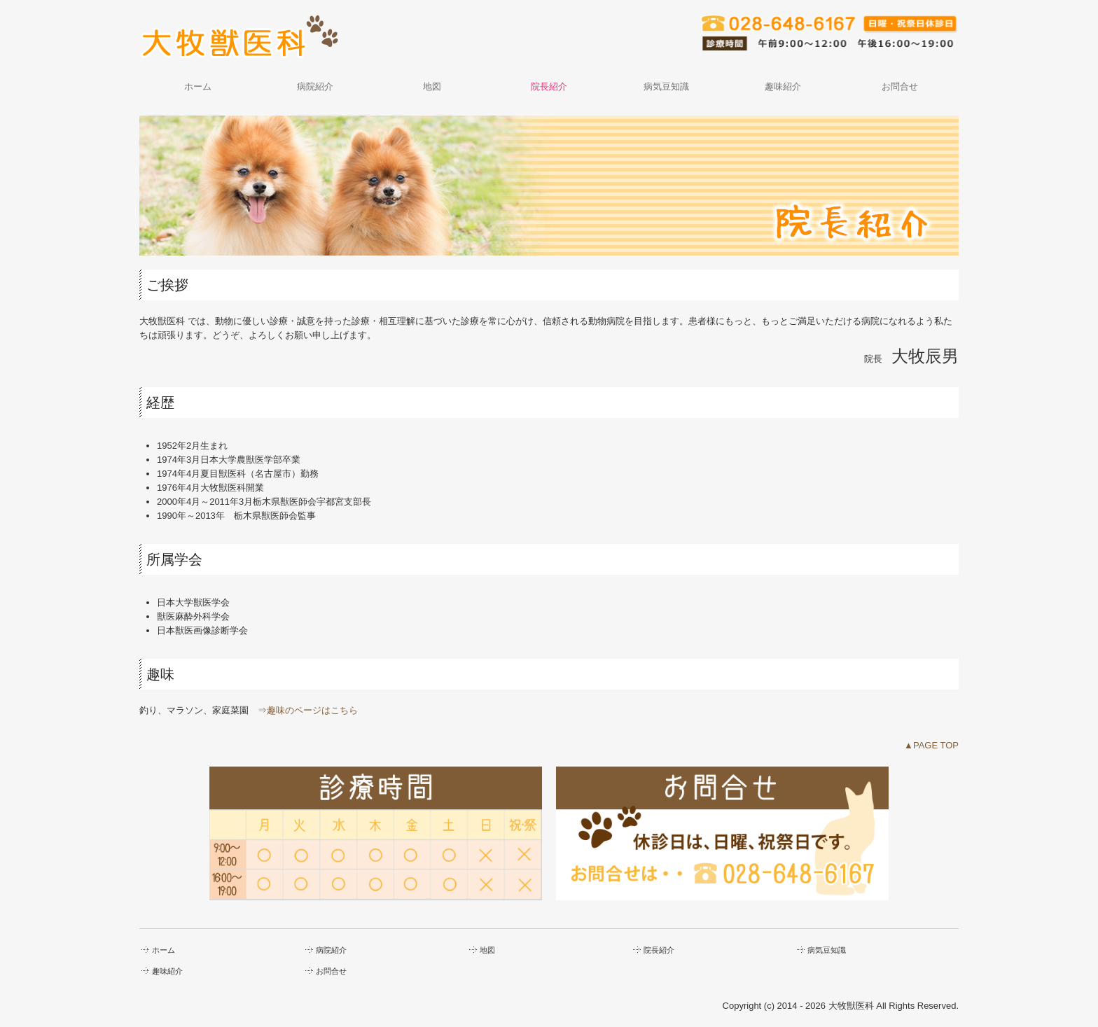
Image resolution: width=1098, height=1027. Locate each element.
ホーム (197, 86)
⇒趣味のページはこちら (308, 710)
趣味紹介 (783, 86)
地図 (432, 86)
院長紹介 (549, 86)
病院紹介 (315, 86)
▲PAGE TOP (931, 745)
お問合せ (900, 86)
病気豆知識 (666, 86)
